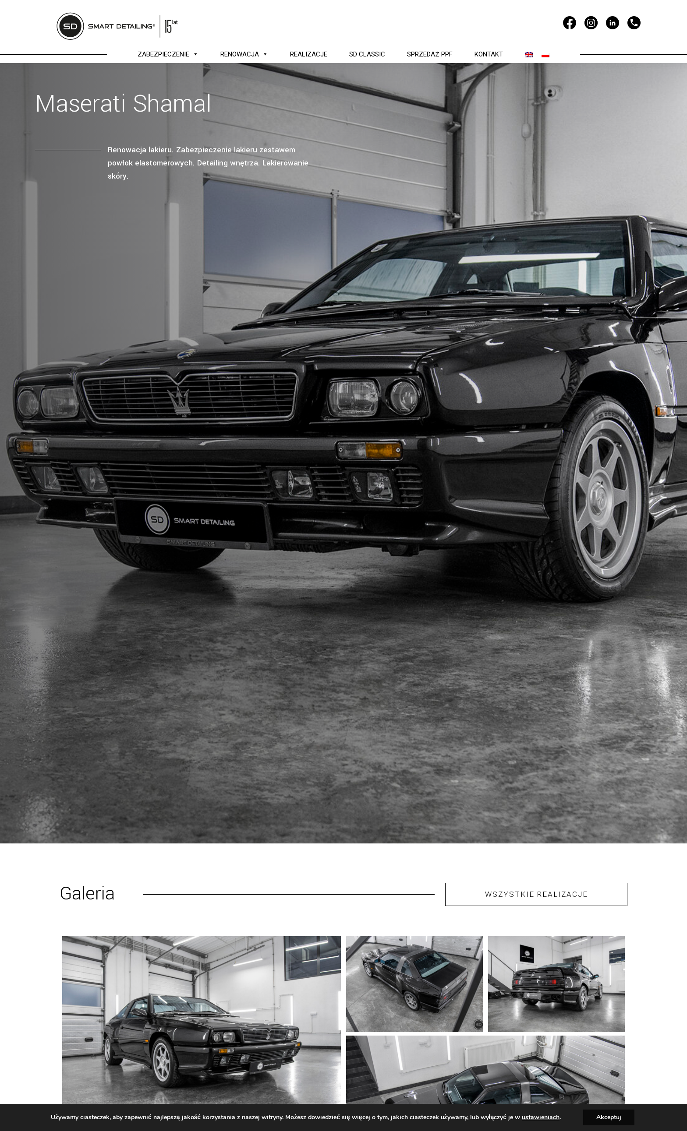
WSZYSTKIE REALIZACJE (536, 894)
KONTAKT (489, 54)
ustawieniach (541, 1117)
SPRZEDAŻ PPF (429, 54)
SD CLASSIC (367, 54)
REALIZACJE (308, 54)
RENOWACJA (244, 54)
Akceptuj (608, 1117)
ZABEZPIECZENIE (168, 54)
